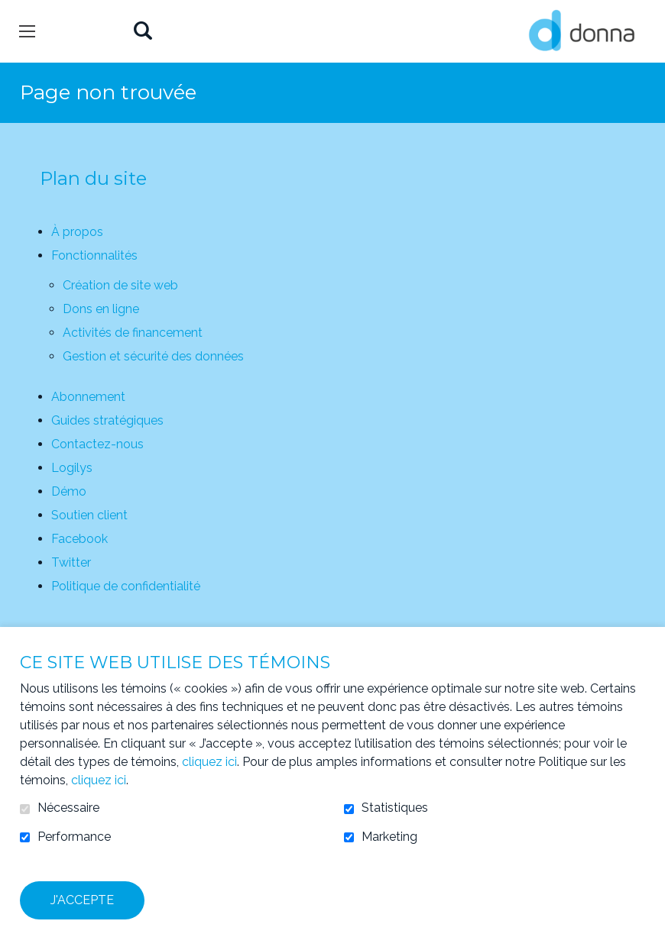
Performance (74, 837)
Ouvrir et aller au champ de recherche (142, 32)
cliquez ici (209, 762)
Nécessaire (68, 808)
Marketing (389, 837)
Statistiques (395, 808)
